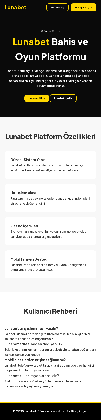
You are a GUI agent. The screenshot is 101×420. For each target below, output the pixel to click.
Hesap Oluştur (83, 7)
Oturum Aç (57, 7)
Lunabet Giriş (37, 98)
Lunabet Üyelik (63, 98)
